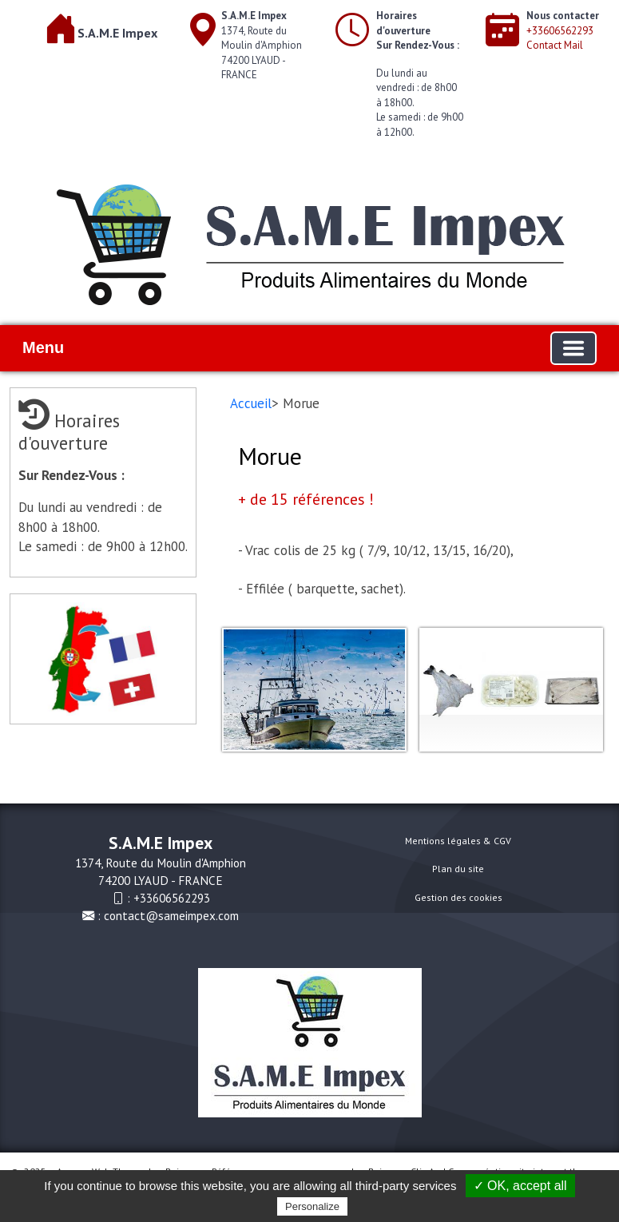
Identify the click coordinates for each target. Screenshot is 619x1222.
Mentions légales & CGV (458, 841)
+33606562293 (559, 31)
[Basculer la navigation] (573, 348)
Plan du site (458, 869)
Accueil (251, 403)
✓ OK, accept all (520, 1185)
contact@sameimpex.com (171, 915)
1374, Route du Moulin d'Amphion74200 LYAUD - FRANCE (261, 45)
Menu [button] (43, 347)
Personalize (312, 1206)
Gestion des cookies (458, 897)
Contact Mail (554, 45)
